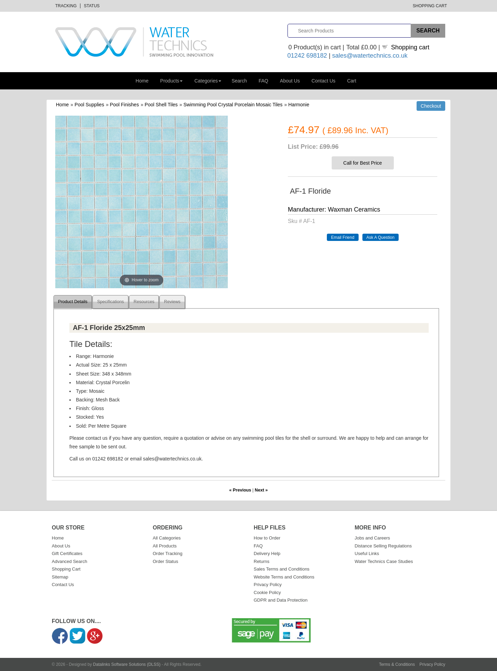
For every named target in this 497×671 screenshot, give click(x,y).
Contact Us (323, 81)
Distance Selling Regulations (383, 545)
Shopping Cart (430, 5)
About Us (290, 81)
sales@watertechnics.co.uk (369, 55)
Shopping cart (410, 47)
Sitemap (60, 577)
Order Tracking (168, 553)
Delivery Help (267, 553)
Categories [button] (207, 81)
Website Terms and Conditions (284, 577)
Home (142, 81)
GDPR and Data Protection (281, 600)
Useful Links (367, 553)
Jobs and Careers (372, 538)
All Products (165, 545)
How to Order (267, 538)
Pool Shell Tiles (161, 104)
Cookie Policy (267, 592)
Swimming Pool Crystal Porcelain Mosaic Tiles (233, 104)
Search (239, 81)
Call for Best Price (362, 163)
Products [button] (171, 81)
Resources (144, 301)
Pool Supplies (89, 104)
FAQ (263, 81)
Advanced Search (69, 561)
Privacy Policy (268, 584)
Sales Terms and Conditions (282, 569)
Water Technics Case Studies (384, 561)
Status (92, 5)
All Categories (167, 538)
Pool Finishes (124, 104)
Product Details (72, 301)
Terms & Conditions (397, 664)
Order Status (165, 561)
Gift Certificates (67, 553)
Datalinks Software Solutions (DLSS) (126, 664)
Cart (351, 81)
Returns (262, 561)
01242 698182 (307, 55)
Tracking (66, 5)
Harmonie (298, 104)
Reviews (172, 301)
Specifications (110, 301)
